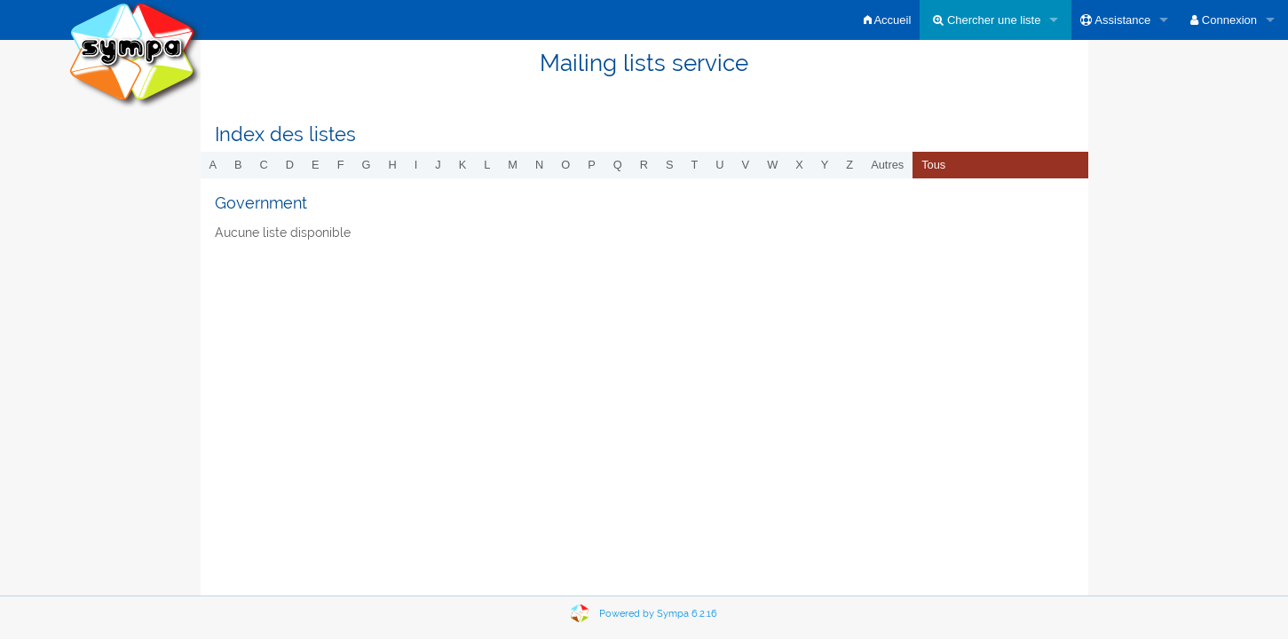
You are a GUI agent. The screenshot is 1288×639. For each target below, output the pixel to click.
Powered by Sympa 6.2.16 (658, 613)
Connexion (1223, 20)
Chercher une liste (986, 20)
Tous (933, 164)
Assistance (1115, 20)
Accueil (888, 20)
